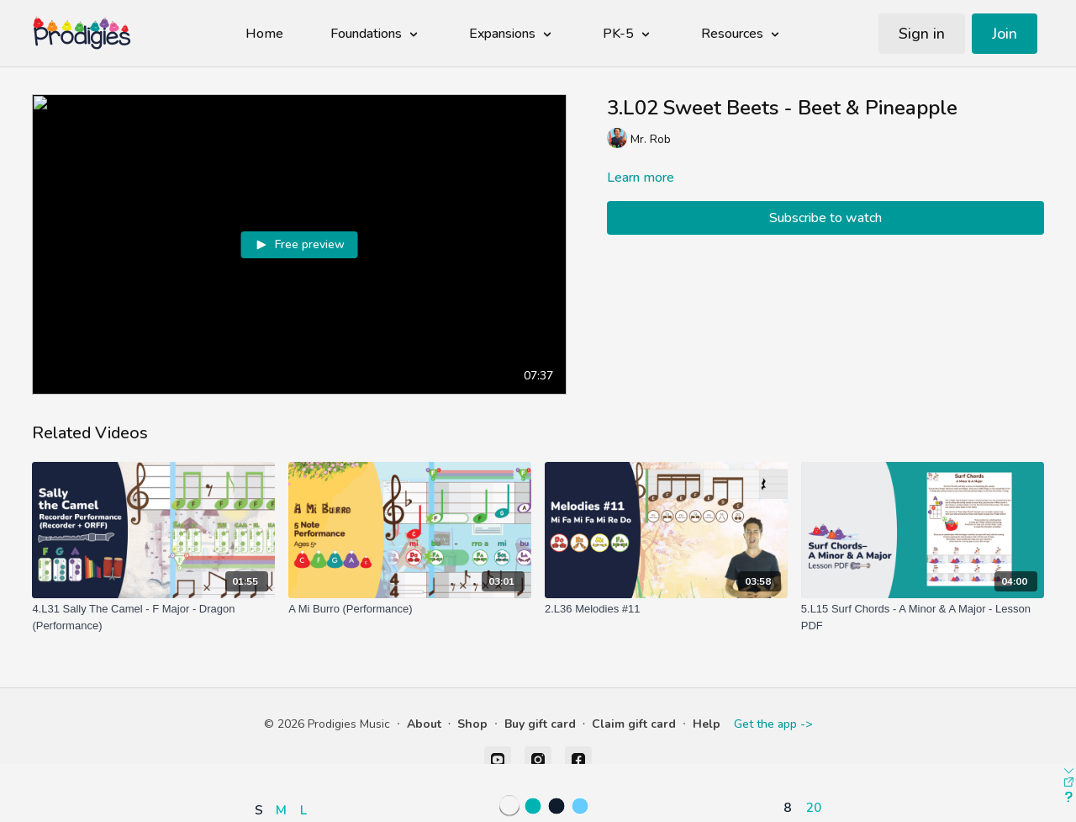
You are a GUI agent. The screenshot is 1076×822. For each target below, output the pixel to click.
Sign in (922, 34)
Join (1004, 34)
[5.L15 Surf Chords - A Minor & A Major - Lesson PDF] (922, 617)
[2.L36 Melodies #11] (666, 609)
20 (813, 807)
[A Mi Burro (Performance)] (409, 609)
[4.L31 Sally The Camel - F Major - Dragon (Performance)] (153, 617)
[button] (284, 761)
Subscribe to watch (825, 218)
